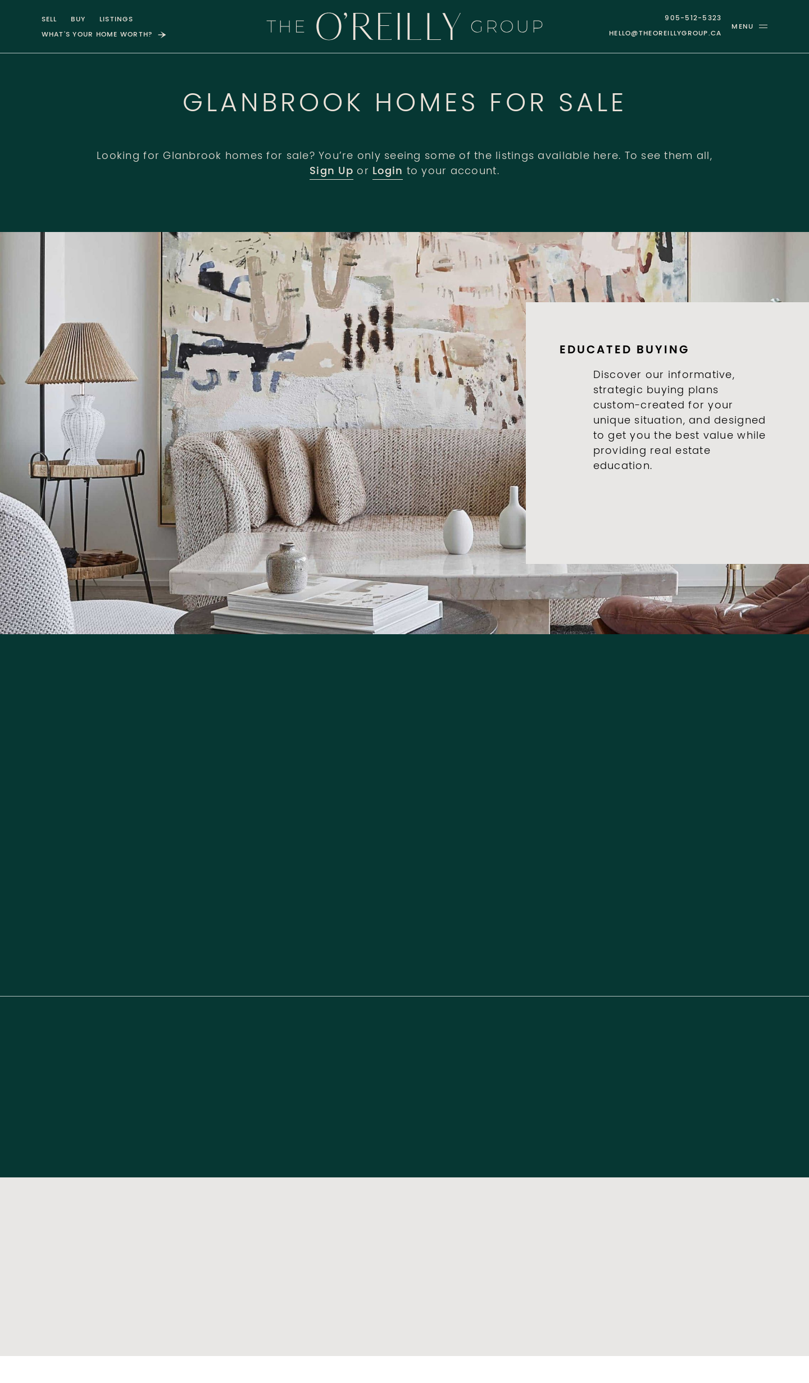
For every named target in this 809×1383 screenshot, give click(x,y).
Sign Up (331, 172)
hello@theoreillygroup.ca (665, 33)
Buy (78, 19)
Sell (49, 19)
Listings (116, 19)
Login (387, 172)
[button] (749, 26)
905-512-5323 (693, 18)
